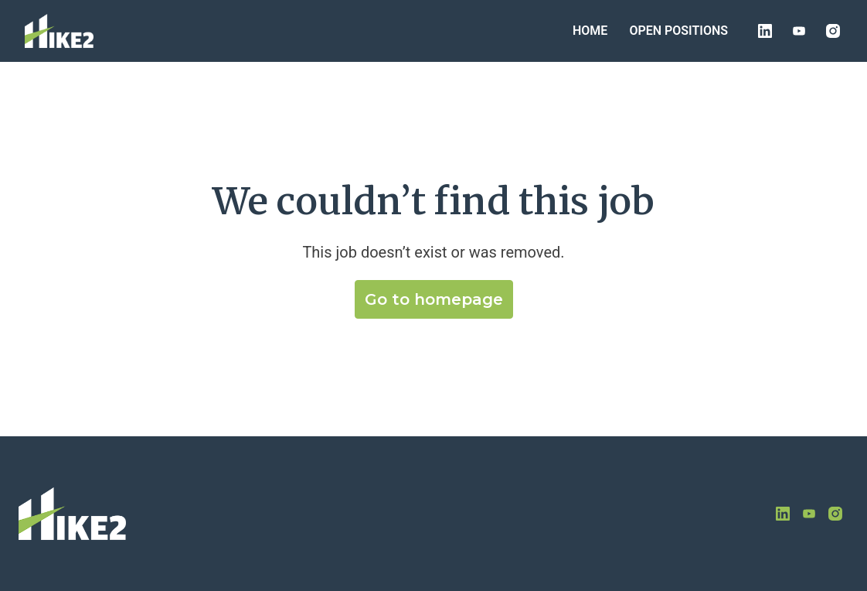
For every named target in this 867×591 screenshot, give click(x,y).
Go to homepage (434, 299)
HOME (590, 30)
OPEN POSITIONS (678, 30)
